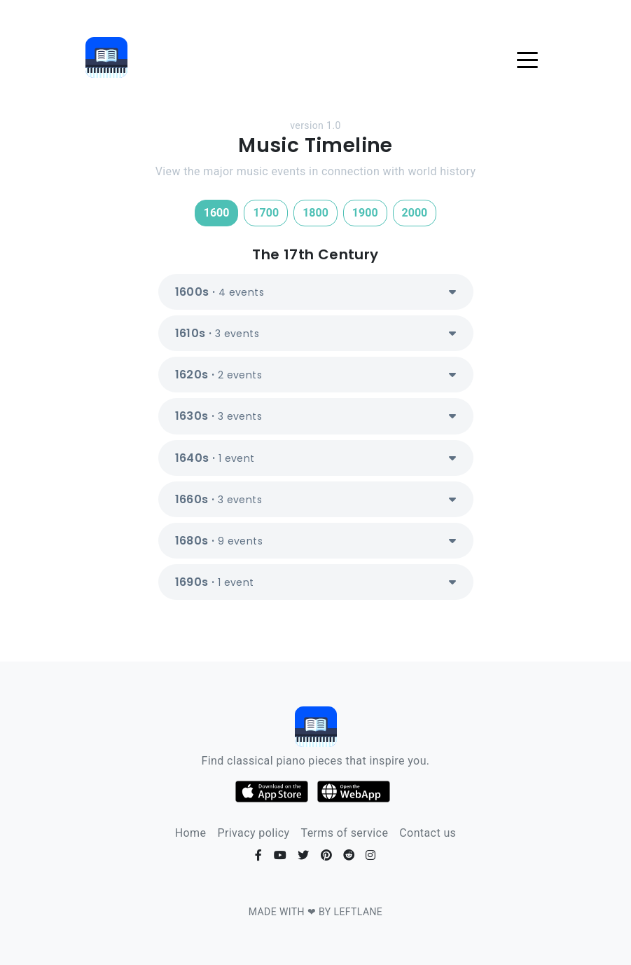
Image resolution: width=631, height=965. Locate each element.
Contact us (427, 833)
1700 (266, 212)
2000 (415, 212)
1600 (217, 212)
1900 (365, 212)
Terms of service (344, 833)
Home (191, 833)
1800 (315, 212)
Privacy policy (253, 833)
